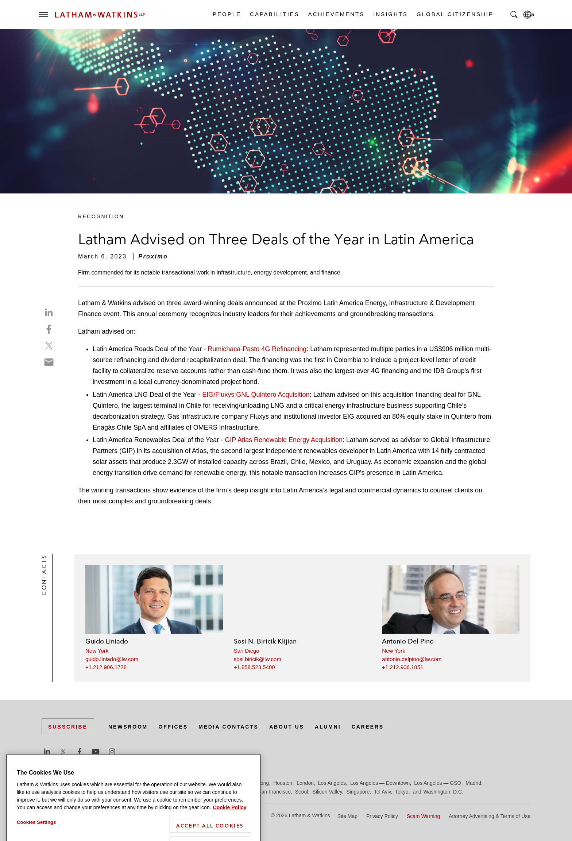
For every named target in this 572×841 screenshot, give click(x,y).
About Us (286, 727)
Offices (173, 727)
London (305, 783)
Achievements (336, 14)
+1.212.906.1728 (106, 667)
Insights (390, 14)
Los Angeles (332, 783)
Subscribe (68, 727)
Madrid (473, 783)
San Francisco (274, 792)
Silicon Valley (327, 792)
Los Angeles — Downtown (380, 783)
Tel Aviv (382, 792)
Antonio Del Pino (408, 641)
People (226, 14)
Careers (368, 727)
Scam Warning (423, 816)
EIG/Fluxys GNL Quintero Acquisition (255, 394)
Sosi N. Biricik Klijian (265, 641)
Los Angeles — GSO (437, 783)
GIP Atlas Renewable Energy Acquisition (284, 439)
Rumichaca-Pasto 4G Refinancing (257, 349)
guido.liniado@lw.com (111, 659)
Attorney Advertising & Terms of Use (489, 816)
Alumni (328, 727)
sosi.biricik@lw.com (257, 659)
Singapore (358, 792)
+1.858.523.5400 (254, 667)
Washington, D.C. (443, 792)
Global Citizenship (455, 14)
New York (96, 651)
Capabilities (274, 14)
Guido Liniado (106, 641)
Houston (282, 783)
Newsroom (128, 727)
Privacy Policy (382, 816)
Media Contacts (228, 727)
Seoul (301, 792)
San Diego (246, 651)
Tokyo (402, 792)
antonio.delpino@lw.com (411, 659)
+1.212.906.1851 (402, 667)
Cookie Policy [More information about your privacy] (230, 827)
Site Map (347, 816)
